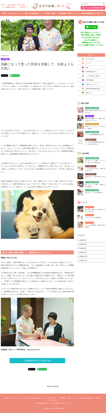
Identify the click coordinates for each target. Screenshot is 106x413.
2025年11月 (83, 260)
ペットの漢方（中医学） (49, 13)
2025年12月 (83, 256)
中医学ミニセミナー (73, 13)
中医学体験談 (62, 13)
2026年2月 (83, 252)
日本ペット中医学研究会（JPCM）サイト (57, 403)
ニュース (21, 13)
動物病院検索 (40, 403)
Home (4, 13)
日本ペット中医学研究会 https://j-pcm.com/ (24, 349)
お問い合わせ (53, 400)
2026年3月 (83, 248)
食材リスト (100, 13)
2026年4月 (83, 244)
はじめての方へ (12, 13)
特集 (26, 13)
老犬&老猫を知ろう (35, 13)
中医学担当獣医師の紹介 (88, 13)
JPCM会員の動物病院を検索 (94, 8)
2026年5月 (83, 240)
